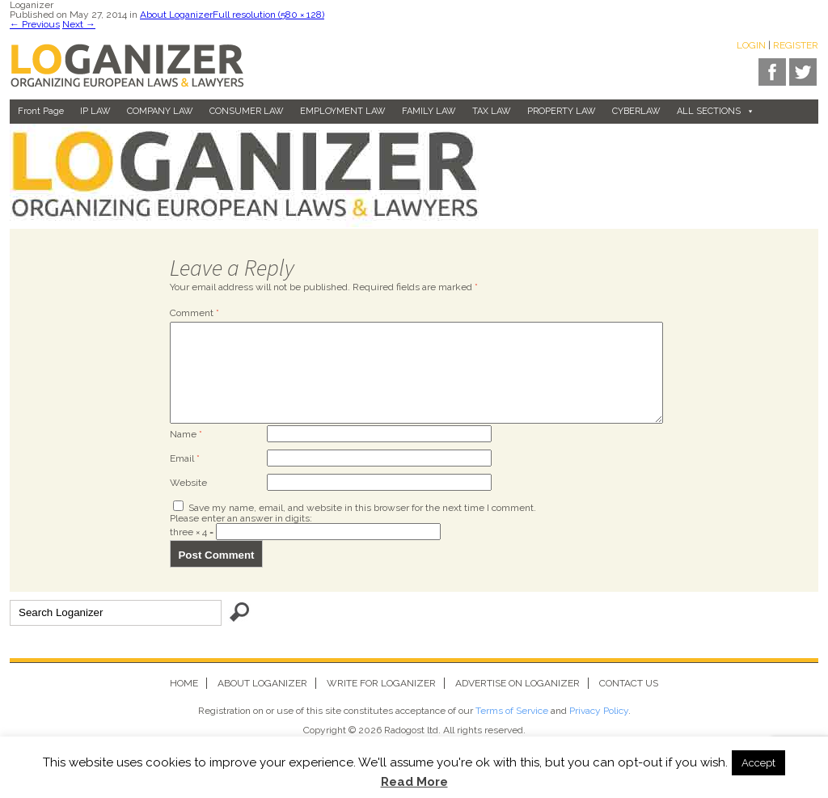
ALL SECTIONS (715, 111)
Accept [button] (758, 763)
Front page (41, 111)
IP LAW (95, 111)
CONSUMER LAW (246, 111)
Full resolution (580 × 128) (268, 14)
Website (188, 502)
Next (78, 24)
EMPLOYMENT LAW (343, 111)
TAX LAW (491, 111)
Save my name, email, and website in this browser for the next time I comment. (362, 527)
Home (184, 702)
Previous (35, 24)
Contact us (628, 702)
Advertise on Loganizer (517, 702)
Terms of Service (511, 730)
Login (751, 45)
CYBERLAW (636, 111)
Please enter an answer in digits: (241, 537)
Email (185, 477)
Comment (194, 313)
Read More (414, 782)
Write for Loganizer (381, 702)
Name (186, 453)
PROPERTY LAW (561, 111)
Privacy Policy (598, 730)
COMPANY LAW (160, 111)
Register (795, 45)
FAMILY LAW (429, 111)
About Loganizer (176, 14)
